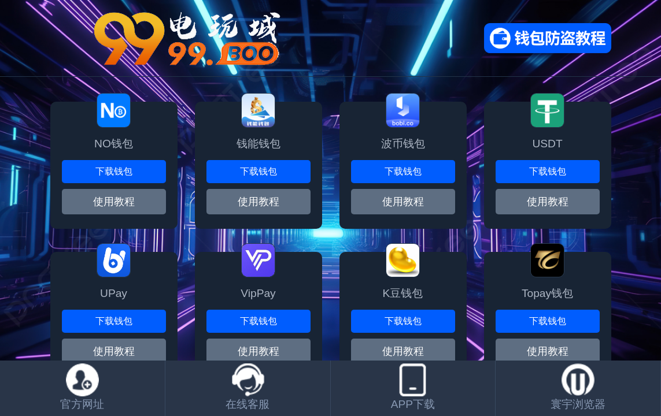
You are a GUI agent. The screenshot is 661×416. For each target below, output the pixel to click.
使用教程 (114, 351)
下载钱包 (113, 171)
